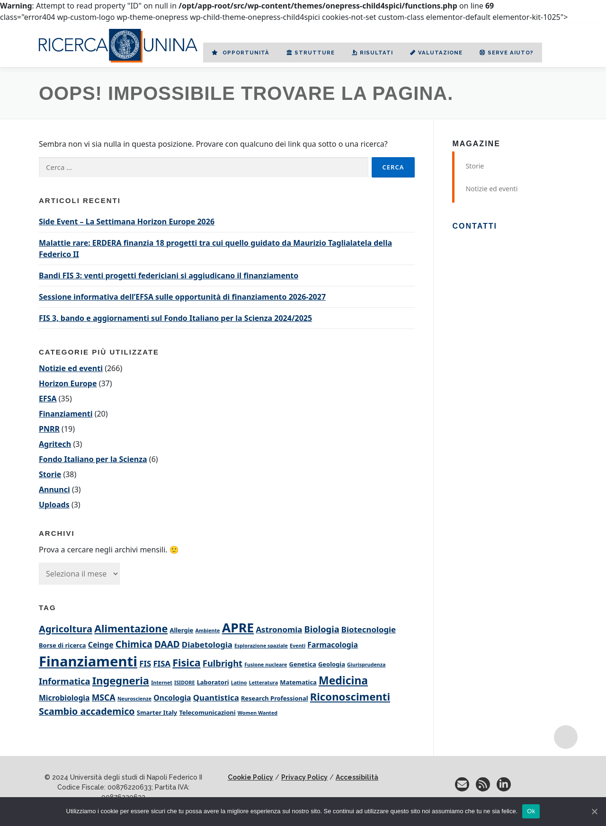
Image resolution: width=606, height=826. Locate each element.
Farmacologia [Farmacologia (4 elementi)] (332, 644)
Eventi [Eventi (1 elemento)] (297, 645)
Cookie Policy (250, 777)
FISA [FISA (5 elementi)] (161, 663)
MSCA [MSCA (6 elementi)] (104, 697)
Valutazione (436, 52)
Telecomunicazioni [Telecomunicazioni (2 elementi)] (207, 712)
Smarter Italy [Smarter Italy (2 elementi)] (157, 712)
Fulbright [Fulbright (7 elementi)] (222, 663)
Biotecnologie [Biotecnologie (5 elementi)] (368, 629)
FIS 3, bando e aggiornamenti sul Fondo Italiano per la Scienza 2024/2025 (175, 318)
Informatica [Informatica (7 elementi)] (64, 681)
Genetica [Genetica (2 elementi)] (302, 664)
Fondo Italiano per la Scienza (93, 459)
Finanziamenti (66, 414)
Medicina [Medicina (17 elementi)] (343, 680)
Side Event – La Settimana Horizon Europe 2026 (126, 221)
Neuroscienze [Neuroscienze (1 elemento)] (134, 698)
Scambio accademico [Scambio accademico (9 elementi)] (87, 711)
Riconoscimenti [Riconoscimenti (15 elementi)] (350, 696)
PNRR (49, 429)
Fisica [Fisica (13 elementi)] (186, 662)
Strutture (310, 52)
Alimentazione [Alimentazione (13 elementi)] (131, 628)
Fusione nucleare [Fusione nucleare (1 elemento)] (265, 664)
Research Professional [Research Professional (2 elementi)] (274, 698)
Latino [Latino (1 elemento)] (239, 682)
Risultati (372, 52)
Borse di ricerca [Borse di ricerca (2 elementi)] (62, 645)
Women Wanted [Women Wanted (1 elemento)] (257, 713)
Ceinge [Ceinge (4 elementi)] (101, 644)
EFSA (48, 398)
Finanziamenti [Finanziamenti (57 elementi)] (88, 661)
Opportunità (240, 52)
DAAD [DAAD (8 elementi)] (167, 644)
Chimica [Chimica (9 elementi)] (134, 644)
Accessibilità (357, 777)
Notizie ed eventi (71, 368)
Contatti (474, 226)
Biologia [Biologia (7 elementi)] (321, 629)
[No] (594, 811)
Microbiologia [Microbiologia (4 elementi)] (64, 698)
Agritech (55, 444)
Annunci (54, 489)
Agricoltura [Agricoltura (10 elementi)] (65, 628)
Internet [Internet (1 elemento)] (161, 682)
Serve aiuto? (507, 52)
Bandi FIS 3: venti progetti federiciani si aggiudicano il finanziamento (168, 275)
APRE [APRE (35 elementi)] (238, 627)
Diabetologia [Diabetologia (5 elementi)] (207, 644)
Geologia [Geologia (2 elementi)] (331, 664)
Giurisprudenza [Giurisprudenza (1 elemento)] (366, 664)
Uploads (54, 504)
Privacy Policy (304, 777)
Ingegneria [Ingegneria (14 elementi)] (120, 680)
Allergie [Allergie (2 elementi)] (181, 630)
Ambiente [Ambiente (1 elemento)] (207, 630)
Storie (50, 474)
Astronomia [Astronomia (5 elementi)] (279, 629)
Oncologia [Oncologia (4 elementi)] (172, 698)
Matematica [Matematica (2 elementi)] (298, 682)
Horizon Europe (68, 383)
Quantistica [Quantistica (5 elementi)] (216, 697)
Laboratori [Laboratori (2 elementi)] (213, 682)
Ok (531, 811)
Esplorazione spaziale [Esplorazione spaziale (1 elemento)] (261, 645)
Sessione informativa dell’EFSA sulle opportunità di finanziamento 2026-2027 (182, 297)
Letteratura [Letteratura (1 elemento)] (263, 682)
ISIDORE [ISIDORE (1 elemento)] (184, 682)
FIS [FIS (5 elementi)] (145, 663)
